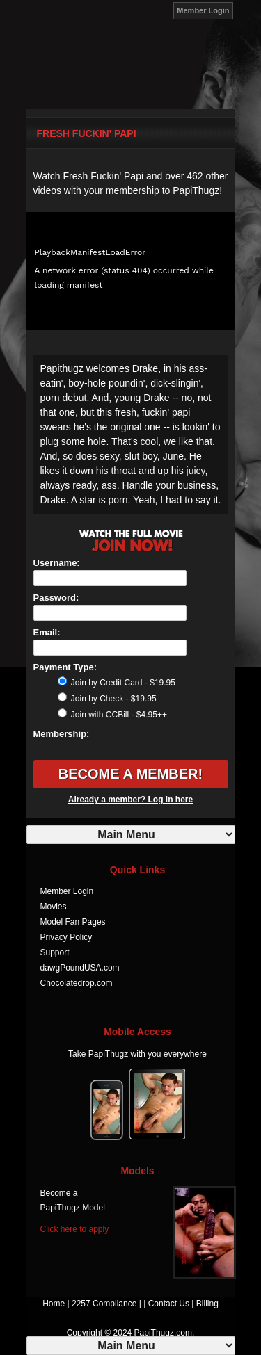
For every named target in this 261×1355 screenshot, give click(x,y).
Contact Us (168, 1303)
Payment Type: (65, 667)
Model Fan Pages (73, 922)
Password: (56, 597)
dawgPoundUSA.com (80, 968)
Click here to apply (74, 1229)
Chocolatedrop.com (76, 983)
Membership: (61, 734)
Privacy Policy (66, 937)
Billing (207, 1303)
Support (55, 952)
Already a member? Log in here (130, 799)
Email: (47, 632)
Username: (56, 563)
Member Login (203, 10)
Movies (53, 906)
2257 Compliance (104, 1303)
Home (53, 1303)
